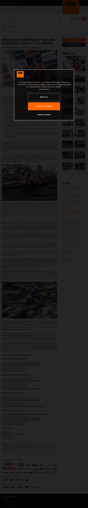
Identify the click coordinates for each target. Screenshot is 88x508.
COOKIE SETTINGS (44, 115)
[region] (44, 95)
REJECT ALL (44, 97)
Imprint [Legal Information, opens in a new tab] (47, 89)
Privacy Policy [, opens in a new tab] (42, 89)
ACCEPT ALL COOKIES (44, 106)
